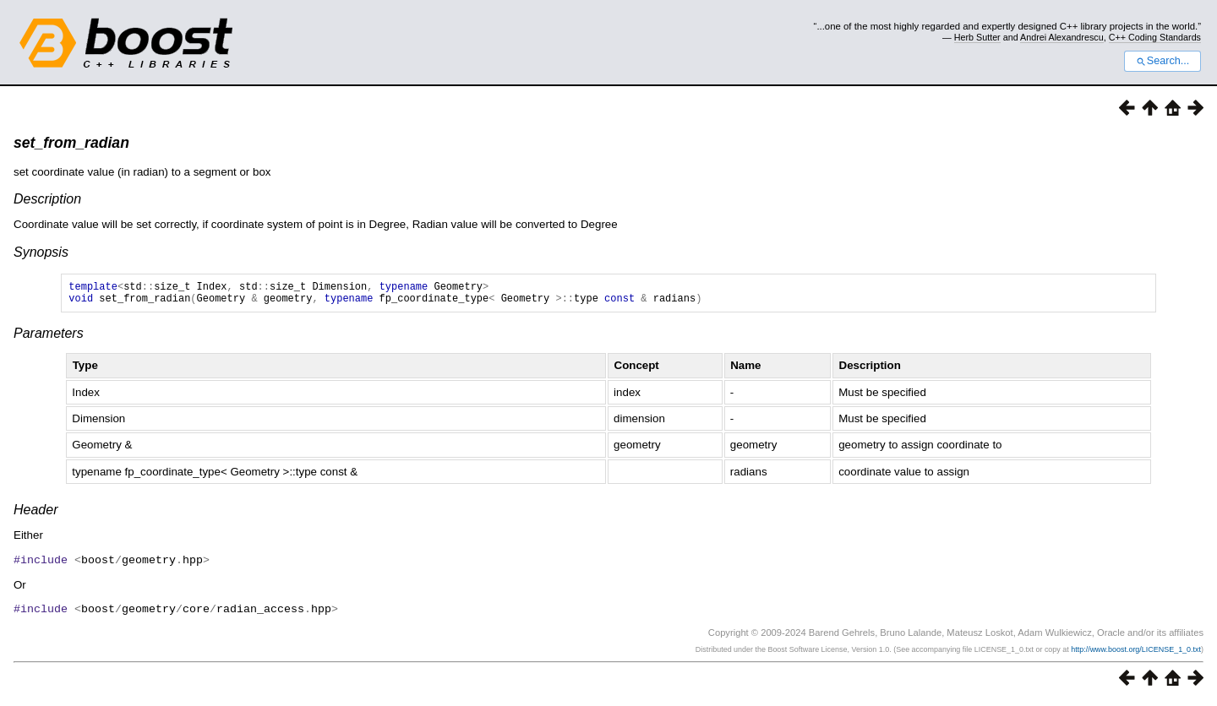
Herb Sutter (977, 37)
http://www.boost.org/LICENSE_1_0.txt (1136, 653)
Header (35, 515)
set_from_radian (71, 142)
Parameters (49, 338)
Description (47, 199)
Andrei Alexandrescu (1062, 37)
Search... (1162, 61)
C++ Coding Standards (1155, 37)
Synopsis (41, 252)
